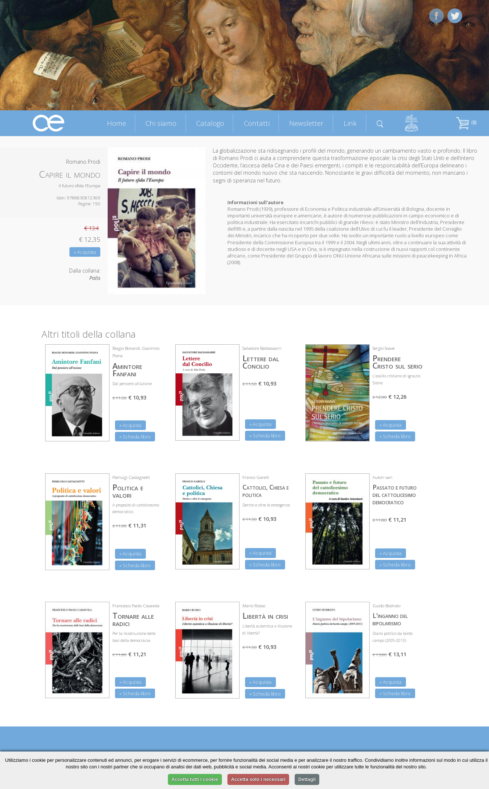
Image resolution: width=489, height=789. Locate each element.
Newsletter (306, 123)
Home (116, 123)
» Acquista (85, 252)
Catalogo (210, 123)
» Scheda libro (135, 436)
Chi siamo (160, 123)
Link (350, 123)
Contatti (257, 123)
